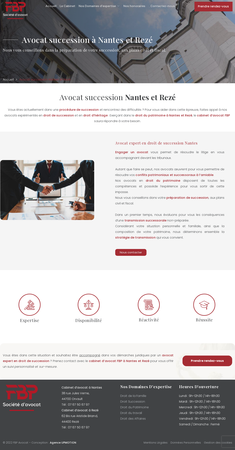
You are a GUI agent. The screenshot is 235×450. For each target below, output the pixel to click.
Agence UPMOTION (63, 443)
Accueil (8, 79)
